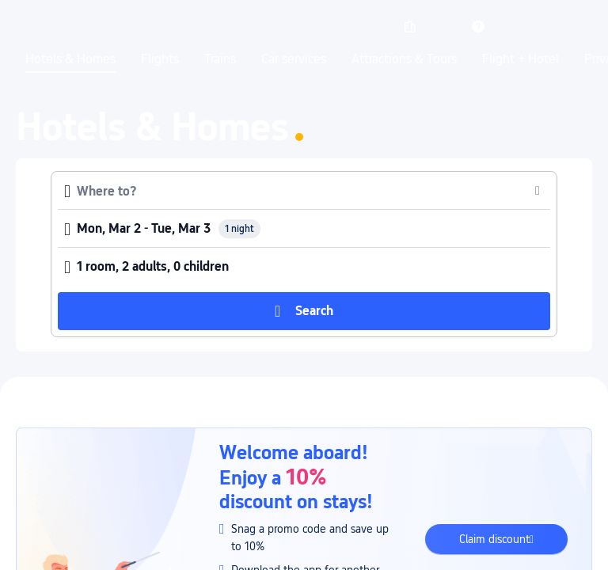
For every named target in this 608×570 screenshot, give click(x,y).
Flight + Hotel (520, 59)
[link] (410, 26)
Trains (220, 59)
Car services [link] (293, 59)
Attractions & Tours (404, 59)
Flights (160, 59)
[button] (444, 26)
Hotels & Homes (70, 59)
